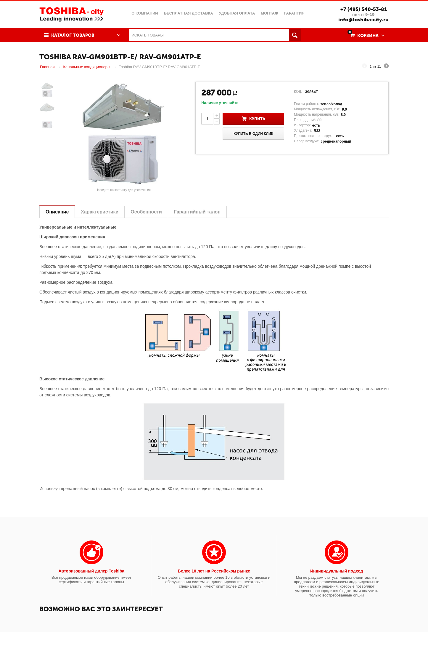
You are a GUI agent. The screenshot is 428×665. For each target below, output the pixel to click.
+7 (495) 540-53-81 (363, 9)
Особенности (146, 211)
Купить (257, 119)
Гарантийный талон (197, 211)
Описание (57, 211)
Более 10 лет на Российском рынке (214, 571)
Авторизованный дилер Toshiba (91, 571)
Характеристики (99, 211)
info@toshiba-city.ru (363, 20)
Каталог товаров (72, 35)
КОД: (298, 92)
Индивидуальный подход (336, 571)
